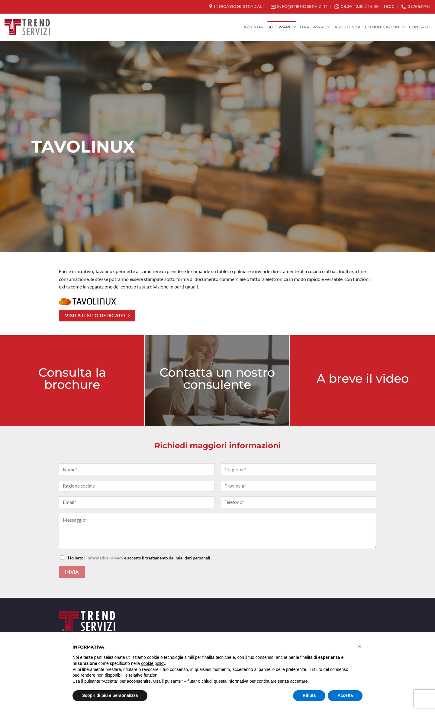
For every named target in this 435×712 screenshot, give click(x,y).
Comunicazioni (385, 27)
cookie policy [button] (153, 663)
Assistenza (347, 27)
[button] (359, 647)
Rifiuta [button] (309, 695)
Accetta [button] (345, 695)
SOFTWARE (282, 27)
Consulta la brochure (72, 378)
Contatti (419, 27)
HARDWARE (315, 27)
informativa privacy (104, 557)
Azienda (253, 27)
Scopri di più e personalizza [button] (110, 695)
